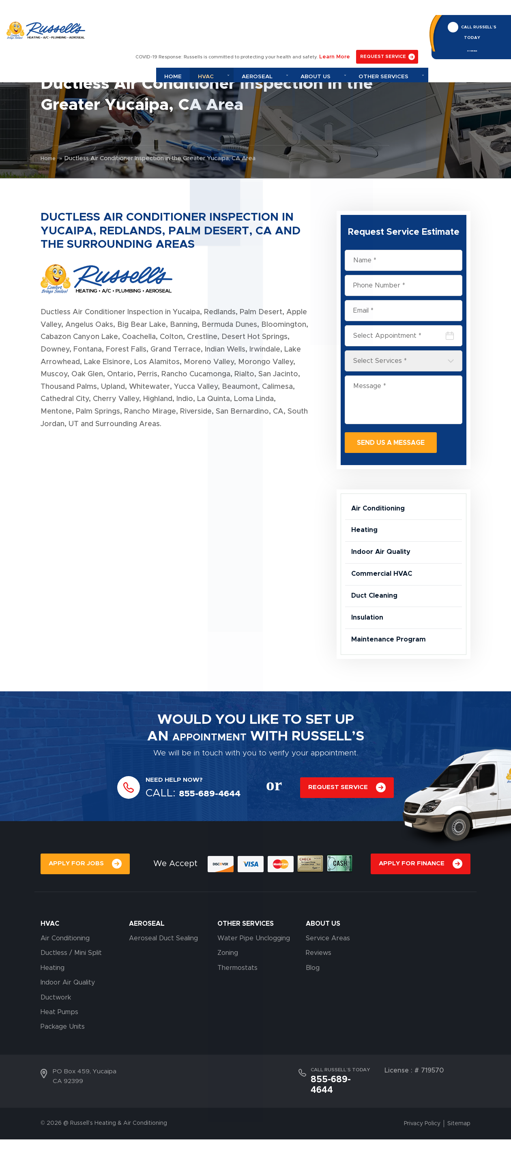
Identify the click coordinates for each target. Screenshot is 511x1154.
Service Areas (328, 964)
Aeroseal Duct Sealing (163, 964)
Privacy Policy (422, 1138)
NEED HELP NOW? (176, 804)
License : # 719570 (414, 1096)
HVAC (50, 949)
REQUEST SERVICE (386, 11)
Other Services (397, 29)
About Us (341, 29)
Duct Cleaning (376, 612)
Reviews (318, 979)
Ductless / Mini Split (71, 979)
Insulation (369, 637)
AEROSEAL (147, 949)
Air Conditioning (381, 510)
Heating (365, 536)
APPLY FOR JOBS (77, 889)
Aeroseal (293, 29)
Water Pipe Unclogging (253, 964)
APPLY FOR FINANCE (410, 889)
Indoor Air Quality (384, 561)
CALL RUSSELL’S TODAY (477, 17)
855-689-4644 (470, 36)
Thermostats (237, 994)
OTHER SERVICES (245, 949)
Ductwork (56, 1023)
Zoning (227, 979)
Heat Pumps (59, 1038)
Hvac (252, 29)
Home (221, 29)
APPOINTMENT (209, 761)
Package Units (63, 1052)
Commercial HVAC (385, 586)
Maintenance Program (391, 663)
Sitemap (458, 1138)
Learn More (340, 11)
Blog (313, 994)
